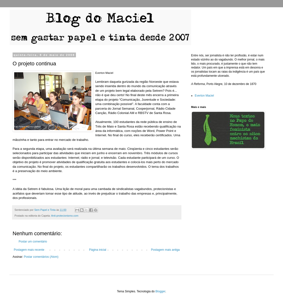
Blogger (160, 291)
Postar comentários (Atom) (41, 256)
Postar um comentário (33, 241)
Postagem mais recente (29, 249)
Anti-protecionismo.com (64, 215)
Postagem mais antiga (165, 249)
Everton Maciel (204, 95)
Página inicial (97, 249)
